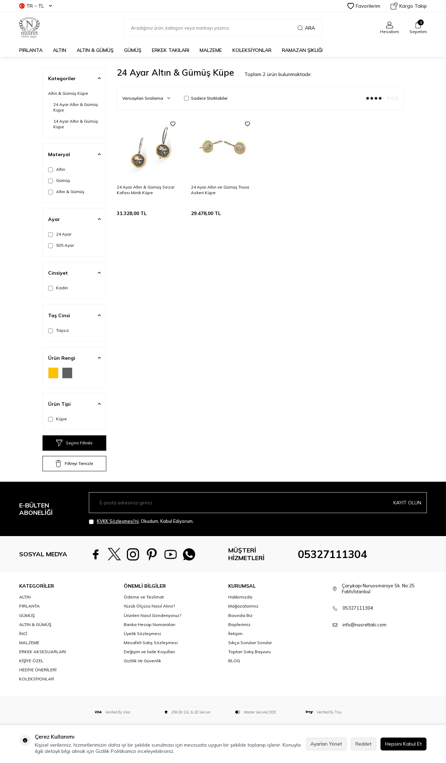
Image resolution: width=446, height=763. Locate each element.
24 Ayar (59, 234)
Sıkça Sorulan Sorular (250, 642)
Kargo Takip (409, 5)
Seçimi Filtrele (74, 443)
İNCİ (23, 633)
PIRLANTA (31, 50)
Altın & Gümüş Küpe (68, 93)
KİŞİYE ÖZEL (31, 660)
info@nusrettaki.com (364, 624)
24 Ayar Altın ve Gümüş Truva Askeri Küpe (220, 189)
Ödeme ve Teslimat (144, 597)
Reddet (363, 744)
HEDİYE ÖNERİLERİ (37, 669)
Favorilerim (363, 5)
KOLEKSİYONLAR (251, 50)
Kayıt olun (407, 502)
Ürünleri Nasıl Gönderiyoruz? (152, 615)
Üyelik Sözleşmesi (142, 633)
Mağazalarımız (243, 606)
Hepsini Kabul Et (403, 744)
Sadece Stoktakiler (206, 98)
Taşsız (58, 330)
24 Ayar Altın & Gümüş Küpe (75, 107)
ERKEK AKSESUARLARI (42, 651)
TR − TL (35, 6)
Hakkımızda (240, 597)
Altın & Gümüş (66, 191)
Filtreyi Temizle (74, 463)
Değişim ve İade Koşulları (149, 651)
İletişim (235, 633)
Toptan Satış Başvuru (249, 651)
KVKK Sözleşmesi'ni (118, 521)
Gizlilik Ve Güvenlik (142, 660)
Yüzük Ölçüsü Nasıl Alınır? (149, 606)
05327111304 (332, 554)
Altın (56, 169)
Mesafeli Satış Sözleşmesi (151, 642)
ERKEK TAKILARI (170, 50)
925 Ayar (61, 245)
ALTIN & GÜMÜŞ (95, 50)
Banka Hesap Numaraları (149, 624)
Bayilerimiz (239, 624)
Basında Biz (240, 615)
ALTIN (59, 50)
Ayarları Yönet (326, 744)
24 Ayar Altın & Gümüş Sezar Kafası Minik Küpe (146, 189)
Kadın (58, 288)
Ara (306, 28)
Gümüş (59, 180)
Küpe (57, 419)
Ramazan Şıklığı (302, 50)
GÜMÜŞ (132, 50)
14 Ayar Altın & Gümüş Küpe (75, 124)
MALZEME (211, 50)
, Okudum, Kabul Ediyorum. (141, 521)
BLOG (234, 660)
